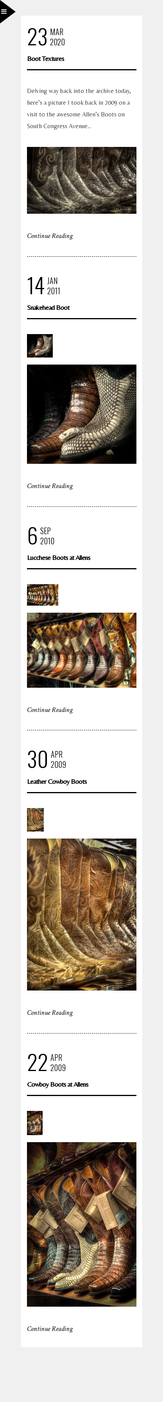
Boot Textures (45, 58)
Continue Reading (50, 235)
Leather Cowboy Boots (56, 781)
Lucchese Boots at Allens (58, 557)
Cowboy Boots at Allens (57, 1084)
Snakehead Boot (48, 307)
